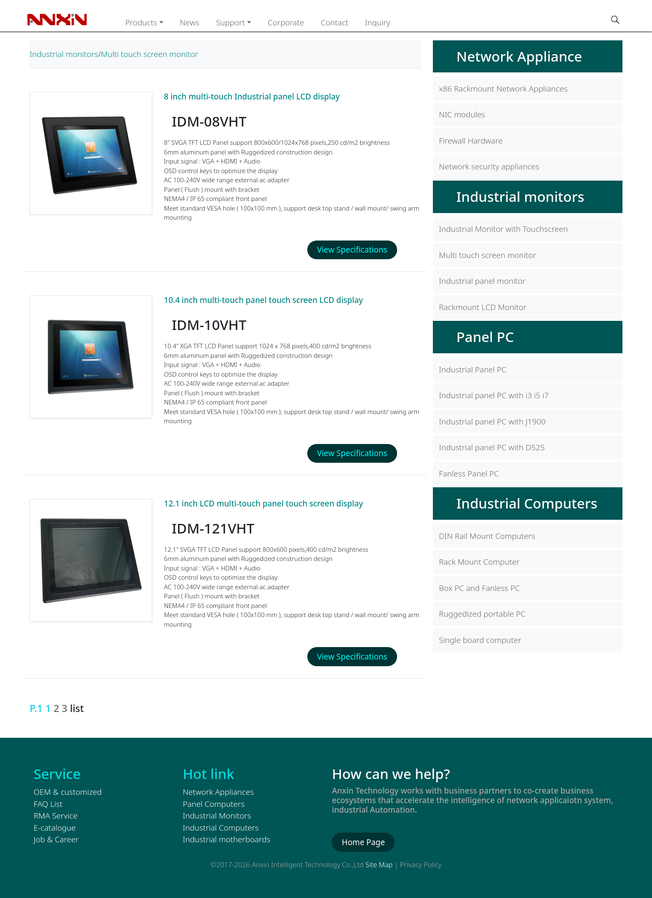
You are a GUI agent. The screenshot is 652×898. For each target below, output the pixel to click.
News (190, 22)
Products (141, 22)
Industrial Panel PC (472, 369)
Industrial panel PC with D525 (492, 447)
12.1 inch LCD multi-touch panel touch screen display (263, 503)
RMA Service (56, 815)
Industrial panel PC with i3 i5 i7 (494, 395)
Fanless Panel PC (469, 473)
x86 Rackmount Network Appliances (503, 88)
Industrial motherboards (227, 839)
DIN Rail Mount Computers (487, 536)
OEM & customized (68, 791)
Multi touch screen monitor (149, 54)
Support (230, 22)
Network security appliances (489, 166)
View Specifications (352, 249)
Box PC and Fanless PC (479, 588)
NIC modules (462, 114)
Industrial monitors (64, 54)
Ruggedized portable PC (482, 613)
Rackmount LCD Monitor (483, 307)
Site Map (379, 864)
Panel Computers (214, 804)
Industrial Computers (527, 503)
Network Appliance (519, 56)
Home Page (363, 842)
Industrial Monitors (217, 815)
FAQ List (48, 804)
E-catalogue (55, 827)
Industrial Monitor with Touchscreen (503, 228)
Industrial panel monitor (482, 280)
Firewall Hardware (471, 140)
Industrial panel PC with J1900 (492, 421)
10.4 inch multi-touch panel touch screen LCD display (263, 300)
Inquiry (377, 22)
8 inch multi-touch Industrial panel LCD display (252, 96)
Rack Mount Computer (479, 561)
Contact (334, 22)
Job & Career (56, 839)
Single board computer (480, 640)
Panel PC (485, 336)
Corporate (286, 22)
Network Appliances (218, 791)
